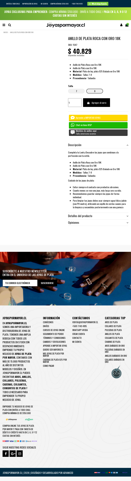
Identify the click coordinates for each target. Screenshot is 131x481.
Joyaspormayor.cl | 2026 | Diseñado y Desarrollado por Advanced (38, 473)
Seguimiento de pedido (53, 334)
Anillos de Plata (112, 334)
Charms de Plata (112, 341)
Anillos (26, 377)
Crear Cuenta (78, 334)
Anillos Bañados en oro (116, 355)
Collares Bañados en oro (114, 361)
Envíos (46, 326)
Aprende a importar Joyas (55, 345)
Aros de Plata (111, 322)
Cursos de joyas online (54, 330)
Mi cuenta (44, 3)
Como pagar (48, 365)
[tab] (98, 145)
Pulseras (20, 380)
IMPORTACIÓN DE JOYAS (30, 3)
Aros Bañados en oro (115, 345)
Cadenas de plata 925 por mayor (55, 361)
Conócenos (48, 322)
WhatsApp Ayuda (80, 330)
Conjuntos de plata (14, 388)
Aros (18, 377)
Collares (8, 380)
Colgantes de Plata (114, 338)
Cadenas (7, 384)
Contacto (77, 338)
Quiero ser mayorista (53, 349)
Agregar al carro (96, 102)
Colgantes (20, 384)
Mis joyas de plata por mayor (53, 354)
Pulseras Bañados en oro (115, 350)
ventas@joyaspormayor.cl (85, 322)
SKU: (70, 44)
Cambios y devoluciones (54, 341)
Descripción (98, 145)
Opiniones (98, 222)
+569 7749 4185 (79, 326)
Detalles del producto (98, 216)
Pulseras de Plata (113, 330)
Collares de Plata (113, 326)
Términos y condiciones (54, 338)
